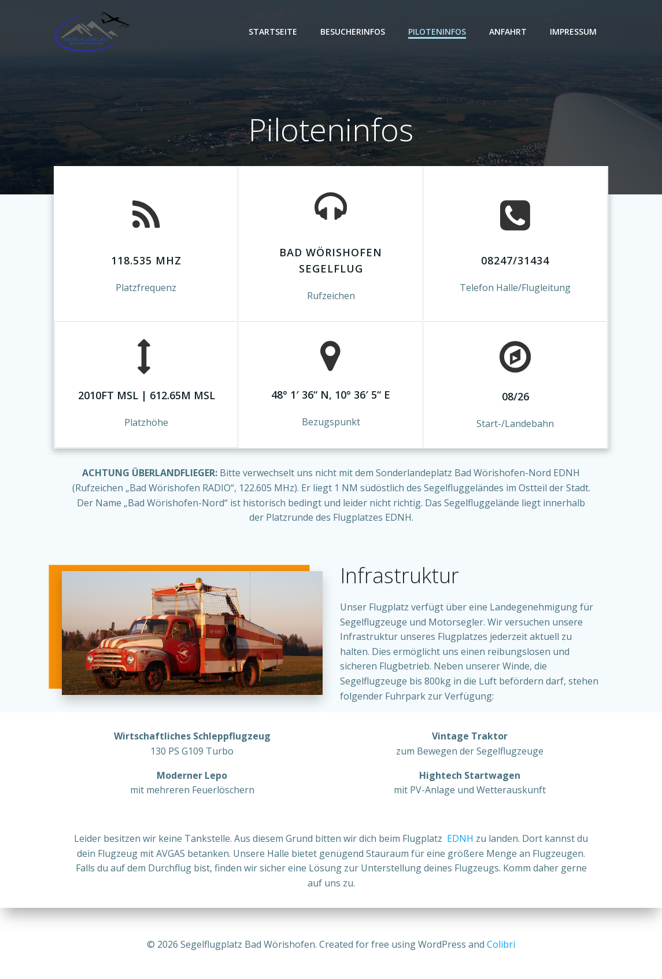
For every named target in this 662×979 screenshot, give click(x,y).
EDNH (460, 841)
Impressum (573, 31)
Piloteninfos (438, 31)
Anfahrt (508, 31)
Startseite (273, 31)
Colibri (501, 944)
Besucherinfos (353, 31)
